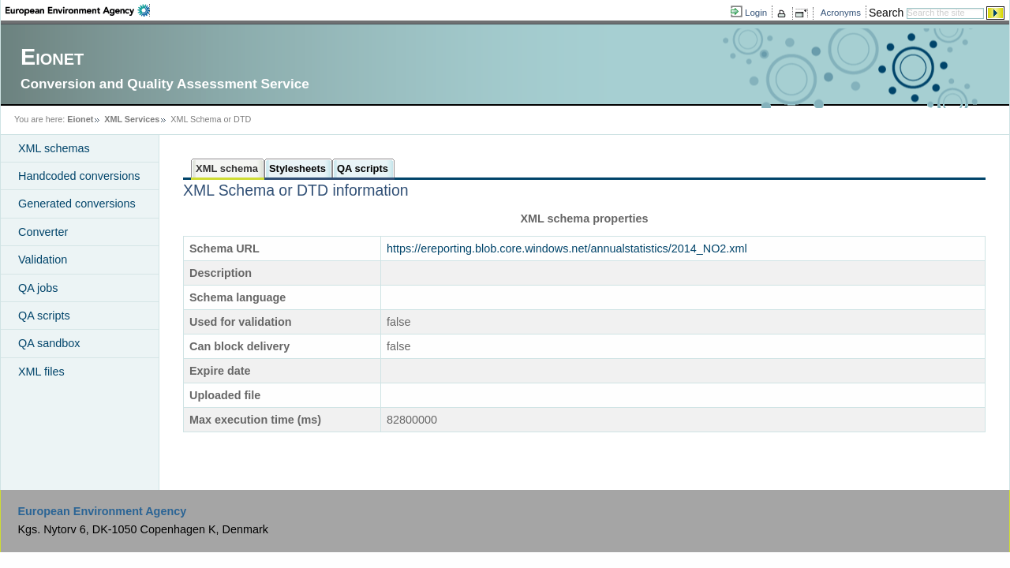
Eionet (80, 119)
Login (756, 12)
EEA (78, 10)
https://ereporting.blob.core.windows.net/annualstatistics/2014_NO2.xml (567, 248)
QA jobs (38, 288)
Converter (43, 232)
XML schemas (54, 148)
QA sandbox (49, 343)
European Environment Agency (101, 511)
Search (886, 12)
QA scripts (44, 315)
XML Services (131, 119)
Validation (42, 259)
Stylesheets (297, 168)
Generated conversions (77, 203)
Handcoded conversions (79, 176)
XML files (41, 371)
